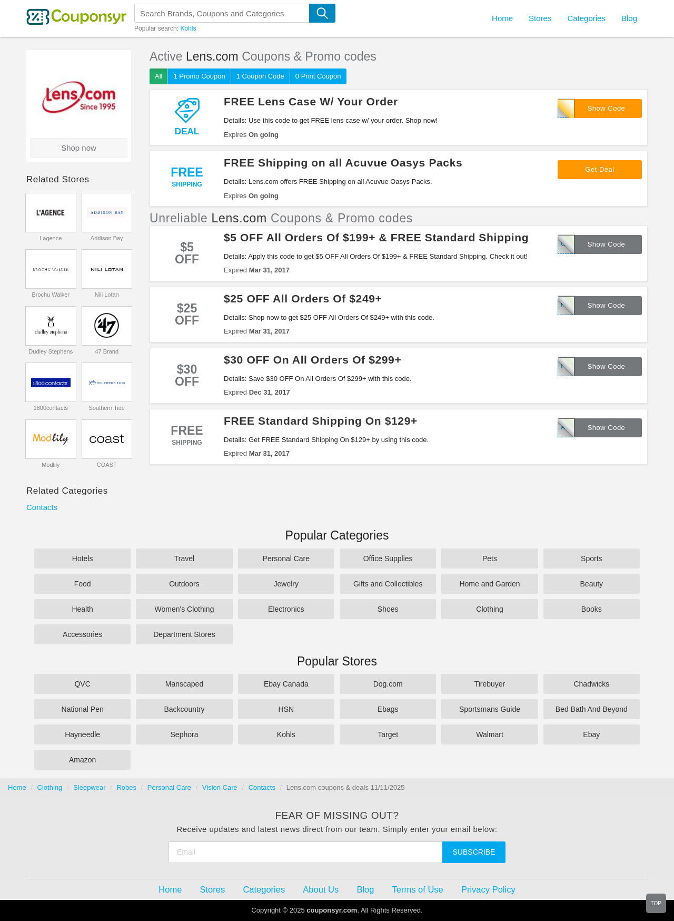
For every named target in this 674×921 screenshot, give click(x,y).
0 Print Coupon (318, 76)
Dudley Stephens (50, 351)
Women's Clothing (184, 609)
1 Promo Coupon (199, 76)
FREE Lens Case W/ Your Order (311, 101)
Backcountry (184, 709)
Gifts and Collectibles (388, 584)
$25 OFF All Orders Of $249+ (303, 298)
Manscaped (184, 684)
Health (82, 609)
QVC (82, 684)
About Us (321, 889)
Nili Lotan (107, 294)
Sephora (185, 734)
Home (17, 787)
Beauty (591, 584)
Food (82, 584)
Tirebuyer (490, 684)
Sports (591, 558)
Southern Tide (107, 408)
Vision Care (219, 787)
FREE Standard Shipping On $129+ (321, 421)
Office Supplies (388, 558)
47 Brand (106, 351)
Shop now (78, 147)
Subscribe (474, 852)
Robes (126, 787)
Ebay (591, 734)
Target (388, 734)
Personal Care (286, 558)
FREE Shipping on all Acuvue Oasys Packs (343, 162)
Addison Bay (107, 238)
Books (591, 609)
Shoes (388, 609)
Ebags (388, 709)
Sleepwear (89, 787)
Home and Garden (489, 584)
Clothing (489, 609)
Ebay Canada (286, 684)
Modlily (51, 465)
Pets (489, 558)
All (158, 76)
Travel (184, 558)
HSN (286, 709)
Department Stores (184, 634)
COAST (107, 465)
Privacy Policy (488, 889)
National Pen (83, 709)
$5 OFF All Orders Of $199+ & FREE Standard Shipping (376, 237)
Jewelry (286, 584)
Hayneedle (82, 734)
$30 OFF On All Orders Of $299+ (312, 360)
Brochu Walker (51, 294)
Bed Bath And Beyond (592, 709)
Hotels (82, 558)
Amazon (82, 760)
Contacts (41, 507)
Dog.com (388, 684)
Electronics (286, 609)
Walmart (489, 734)
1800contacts (51, 408)
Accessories (82, 634)
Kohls (188, 28)
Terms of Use (417, 889)
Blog (629, 18)
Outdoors (184, 584)
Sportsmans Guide (489, 709)
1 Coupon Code (260, 76)
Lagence (50, 238)
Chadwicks (591, 684)
